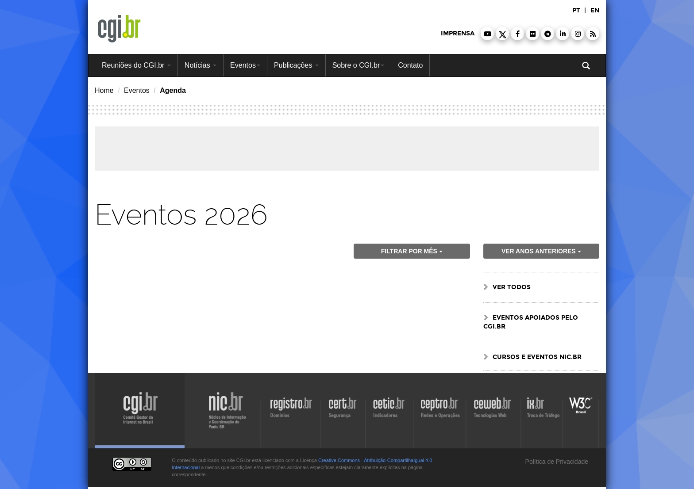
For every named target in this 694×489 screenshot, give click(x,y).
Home (104, 90)
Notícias (200, 65)
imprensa (457, 33)
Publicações (296, 65)
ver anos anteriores (541, 251)
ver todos (512, 287)
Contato (410, 65)
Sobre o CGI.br (358, 65)
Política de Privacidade (556, 461)
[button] (487, 33)
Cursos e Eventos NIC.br (537, 357)
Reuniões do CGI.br (136, 65)
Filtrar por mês (412, 251)
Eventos (245, 65)
